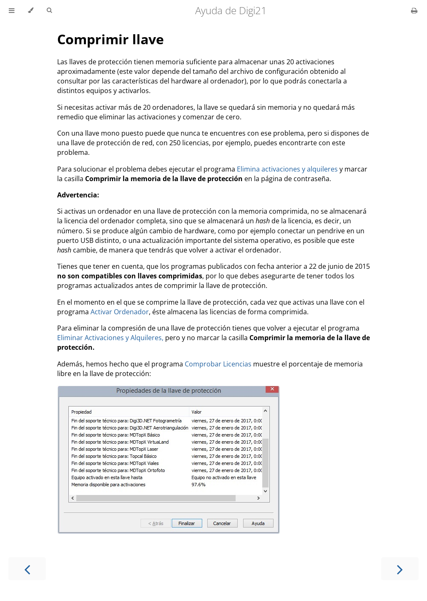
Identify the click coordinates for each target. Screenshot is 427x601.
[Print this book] (414, 10)
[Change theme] (30, 10)
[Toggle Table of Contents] (11, 10)
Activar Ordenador (119, 311)
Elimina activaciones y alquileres (287, 169)
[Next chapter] (400, 568)
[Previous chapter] (27, 568)
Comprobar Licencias (218, 364)
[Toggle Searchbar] (49, 10)
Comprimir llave (110, 39)
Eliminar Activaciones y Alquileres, (110, 337)
